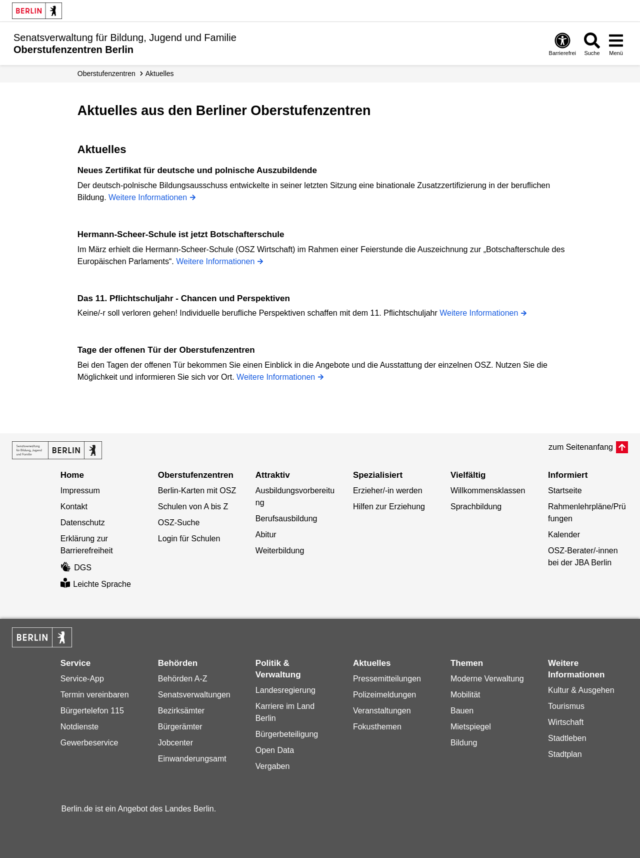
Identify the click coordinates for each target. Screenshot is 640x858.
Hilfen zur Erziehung (389, 506)
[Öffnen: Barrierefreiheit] (562, 44)
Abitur (266, 534)
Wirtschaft (566, 722)
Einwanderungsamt (192, 758)
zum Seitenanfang (580, 447)
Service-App (82, 678)
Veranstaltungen (382, 710)
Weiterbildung (280, 550)
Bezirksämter (181, 710)
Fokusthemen (377, 726)
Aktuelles (160, 74)
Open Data (275, 750)
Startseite (565, 490)
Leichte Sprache (95, 584)
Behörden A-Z (183, 678)
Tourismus (566, 706)
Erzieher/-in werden (387, 490)
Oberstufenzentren (107, 74)
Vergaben (273, 766)
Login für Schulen (189, 538)
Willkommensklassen (487, 490)
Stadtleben (567, 738)
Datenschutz (82, 522)
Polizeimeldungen (384, 694)
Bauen (462, 710)
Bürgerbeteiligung (287, 734)
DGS (76, 567)
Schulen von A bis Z (193, 506)
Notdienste (79, 726)
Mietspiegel (470, 726)
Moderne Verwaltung (487, 678)
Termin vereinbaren (94, 694)
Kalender (564, 534)
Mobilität (465, 694)
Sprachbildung (476, 506)
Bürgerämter (180, 726)
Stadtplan (565, 754)
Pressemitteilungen (387, 678)
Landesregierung (286, 690)
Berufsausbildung (287, 518)
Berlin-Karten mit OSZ (197, 490)
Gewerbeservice (89, 742)
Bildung (463, 742)
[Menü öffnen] (616, 44)
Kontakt (74, 506)
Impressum (80, 490)
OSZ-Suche (179, 522)
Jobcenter (175, 742)
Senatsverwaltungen (194, 694)
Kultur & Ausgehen (581, 690)
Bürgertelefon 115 (92, 710)
